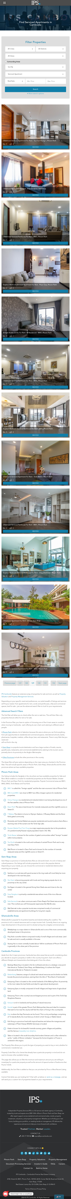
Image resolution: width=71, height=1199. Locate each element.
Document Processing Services (18, 1164)
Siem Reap (57, 1113)
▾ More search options (35, 94)
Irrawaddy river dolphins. (27, 1031)
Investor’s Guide (40, 1164)
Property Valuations (37, 1160)
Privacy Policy (41, 1189)
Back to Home (41, 1168)
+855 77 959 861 (25, 1136)
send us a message (53, 1077)
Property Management (58, 1160)
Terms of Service (30, 1189)
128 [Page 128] (26, 683)
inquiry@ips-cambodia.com (42, 1136)
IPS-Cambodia (6, 694)
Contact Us (28, 1168)
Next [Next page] (62, 683)
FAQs (53, 1164)
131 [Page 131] (45, 683)
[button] (4, 3)
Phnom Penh (47, 1113)
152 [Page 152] (53, 683)
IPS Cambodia (20, 1174)
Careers (62, 1164)
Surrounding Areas (12, 62)
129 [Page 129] (32, 683)
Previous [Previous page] (10, 683)
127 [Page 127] (20, 683)
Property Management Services (22, 697)
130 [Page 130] (39, 683)
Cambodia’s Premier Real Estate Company (41, 1174)
